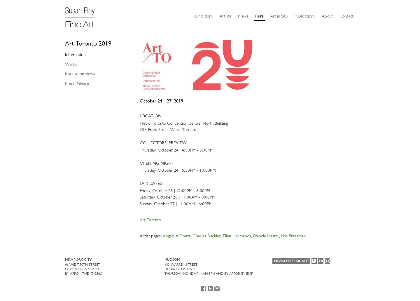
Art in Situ (279, 16)
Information (75, 54)
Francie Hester (266, 236)
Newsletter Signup (291, 261)
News (243, 16)
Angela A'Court (176, 236)
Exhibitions (203, 16)
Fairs (259, 16)
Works (71, 64)
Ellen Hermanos (237, 236)
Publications (304, 16)
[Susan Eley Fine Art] (82, 15)
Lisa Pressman (293, 236)
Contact (347, 16)
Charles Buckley (206, 236)
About (327, 16)
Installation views (80, 73)
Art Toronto (150, 219)
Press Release (77, 83)
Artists (225, 16)
